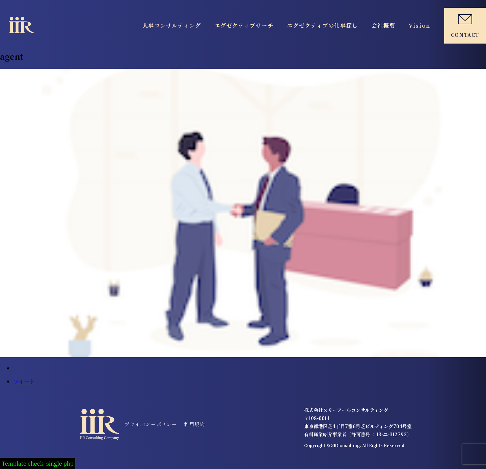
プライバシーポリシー (151, 424)
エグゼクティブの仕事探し (322, 25)
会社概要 (383, 25)
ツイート (24, 381)
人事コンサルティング (171, 25)
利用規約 (194, 424)
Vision (420, 25)
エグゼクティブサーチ (244, 25)
